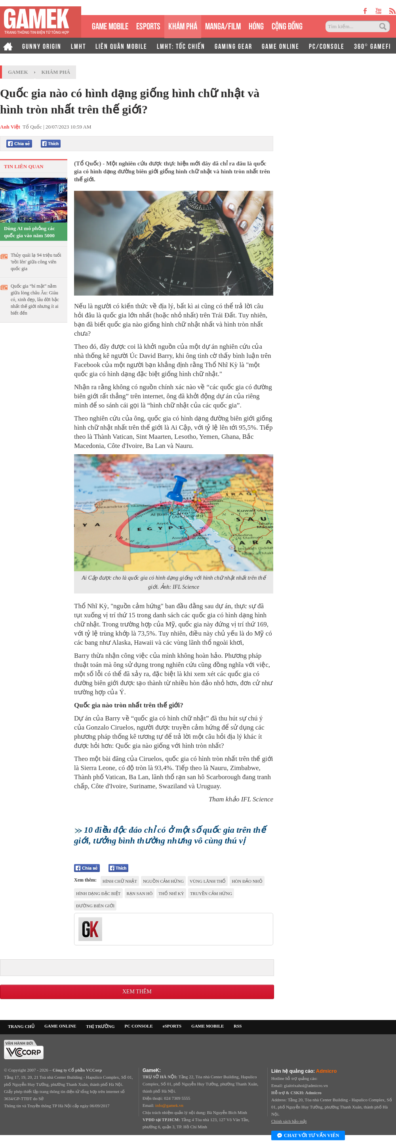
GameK (18, 72)
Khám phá (56, 72)
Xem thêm (137, 992)
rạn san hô (140, 893)
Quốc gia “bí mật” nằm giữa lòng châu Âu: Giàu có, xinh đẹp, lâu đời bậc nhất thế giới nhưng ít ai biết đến (35, 299)
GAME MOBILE (110, 25)
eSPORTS (148, 25)
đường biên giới (95, 905)
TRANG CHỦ (21, 1026)
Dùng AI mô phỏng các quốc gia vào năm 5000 (29, 231)
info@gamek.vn (169, 1105)
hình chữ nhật (120, 881)
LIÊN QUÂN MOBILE (121, 45)
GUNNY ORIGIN (41, 45)
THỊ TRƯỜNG (100, 1026)
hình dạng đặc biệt (98, 893)
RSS (238, 1026)
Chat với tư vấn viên (308, 1135)
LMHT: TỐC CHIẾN (181, 45)
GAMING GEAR (233, 45)
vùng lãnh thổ (208, 881)
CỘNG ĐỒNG (287, 25)
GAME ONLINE (280, 45)
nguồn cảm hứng (163, 881)
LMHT (78, 45)
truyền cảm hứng (211, 893)
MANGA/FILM (223, 25)
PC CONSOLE (139, 1026)
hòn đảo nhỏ (247, 881)
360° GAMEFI (372, 45)
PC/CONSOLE (327, 45)
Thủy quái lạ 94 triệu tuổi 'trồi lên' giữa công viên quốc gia (36, 261)
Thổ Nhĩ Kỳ (171, 893)
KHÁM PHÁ (182, 25)
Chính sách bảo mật (289, 1121)
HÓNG (256, 25)
